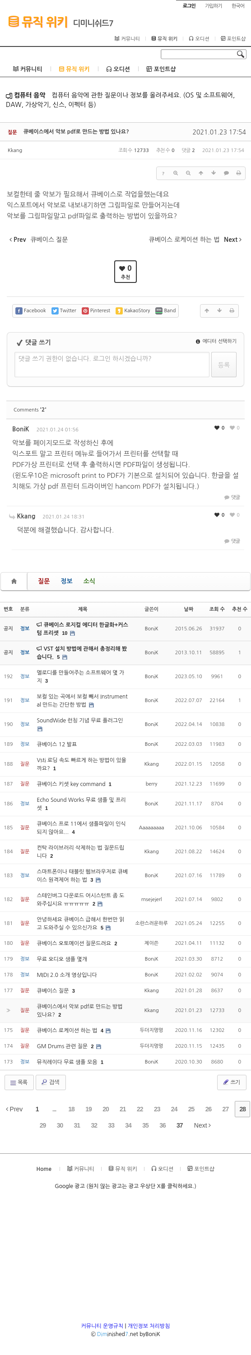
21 (123, 1109)
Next (202, 1125)
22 (140, 1109)
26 (208, 1109)
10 (64, 633)
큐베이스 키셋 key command (72, 784)
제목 (83, 609)
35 (145, 1125)
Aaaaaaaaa (151, 827)
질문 (44, 581)
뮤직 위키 (38, 21)
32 (94, 1125)
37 (180, 1125)
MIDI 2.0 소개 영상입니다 (67, 975)
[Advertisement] (125, 1259)
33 (111, 1125)
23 (157, 1109)
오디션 (199, 39)
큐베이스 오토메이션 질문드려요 (74, 943)
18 (71, 1109)
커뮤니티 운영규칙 (102, 1326)
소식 (89, 581)
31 (77, 1125)
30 (60, 1125)
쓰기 (231, 1082)
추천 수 (239, 609)
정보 (66, 581)
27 (226, 1109)
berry (152, 784)
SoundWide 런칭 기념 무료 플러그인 (80, 720)
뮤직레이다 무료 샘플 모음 (68, 1062)
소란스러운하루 (151, 923)
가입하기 (213, 6)
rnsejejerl (151, 899)
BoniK (20, 429)
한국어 (238, 6)
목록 (18, 1083)
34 (128, 1125)
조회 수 (217, 609)
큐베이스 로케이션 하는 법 (68, 1030)
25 (191, 1109)
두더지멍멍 (151, 1030)
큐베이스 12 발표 (57, 744)
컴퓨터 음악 (26, 95)
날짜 (188, 609)
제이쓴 (151, 943)
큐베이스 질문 (53, 991)
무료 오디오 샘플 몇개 (62, 959)
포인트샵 (233, 39)
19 (88, 1109)
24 (174, 1109)
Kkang (15, 150)
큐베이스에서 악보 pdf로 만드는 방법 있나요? (76, 131)
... (54, 1109)
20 (105, 1109)
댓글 (231, 497)
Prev (14, 1109)
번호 (8, 609)
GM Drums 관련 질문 (63, 1046)
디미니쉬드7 (93, 23)
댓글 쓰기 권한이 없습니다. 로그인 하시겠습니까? (85, 359)
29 (43, 1125)
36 (162, 1125)
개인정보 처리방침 (149, 1326)
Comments (30, 409)
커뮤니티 (127, 39)
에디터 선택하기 (216, 341)
